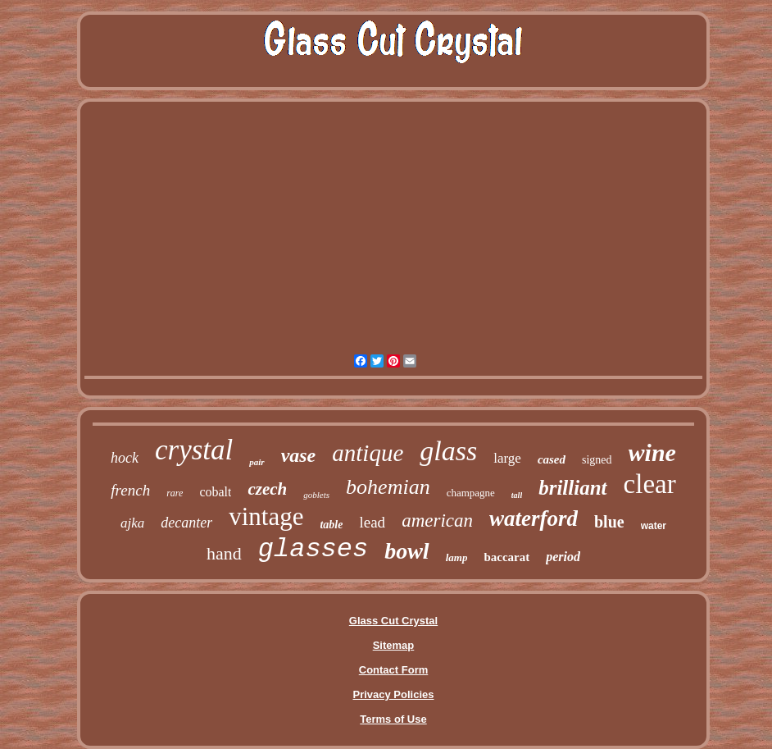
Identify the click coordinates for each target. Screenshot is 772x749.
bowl (406, 551)
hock (125, 458)
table (331, 524)
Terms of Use (393, 719)
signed (597, 460)
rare (174, 493)
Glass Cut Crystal (393, 620)
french (130, 490)
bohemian (388, 487)
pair (256, 462)
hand (224, 553)
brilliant (572, 488)
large (507, 458)
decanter (186, 522)
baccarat (506, 557)
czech (267, 489)
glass (448, 451)
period (563, 557)
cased (551, 459)
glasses (313, 549)
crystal (194, 450)
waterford (533, 518)
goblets (316, 495)
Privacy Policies (393, 694)
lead (372, 522)
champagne (471, 492)
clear (650, 484)
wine (652, 452)
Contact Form (394, 670)
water (653, 526)
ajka (132, 523)
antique (367, 453)
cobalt (215, 492)
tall (516, 495)
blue (609, 522)
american (437, 520)
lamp (457, 557)
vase (298, 455)
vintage (266, 516)
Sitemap (394, 645)
